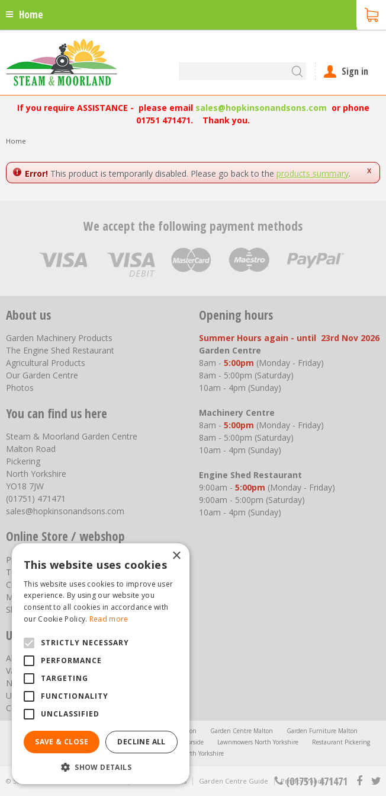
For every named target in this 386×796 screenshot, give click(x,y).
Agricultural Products (45, 362)
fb (359, 781)
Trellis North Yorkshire (193, 753)
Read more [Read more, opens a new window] (108, 619)
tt (375, 781)
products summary (312, 173)
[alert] (100, 663)
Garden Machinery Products (59, 337)
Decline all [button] (141, 742)
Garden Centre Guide (233, 780)
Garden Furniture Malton (322, 731)
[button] (101, 766)
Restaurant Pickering (341, 742)
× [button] (176, 556)
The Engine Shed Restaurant (60, 350)
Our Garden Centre (42, 375)
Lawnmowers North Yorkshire (257, 742)
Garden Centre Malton (241, 731)
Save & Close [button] (61, 742)
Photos (20, 387)
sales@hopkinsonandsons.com (261, 107)
